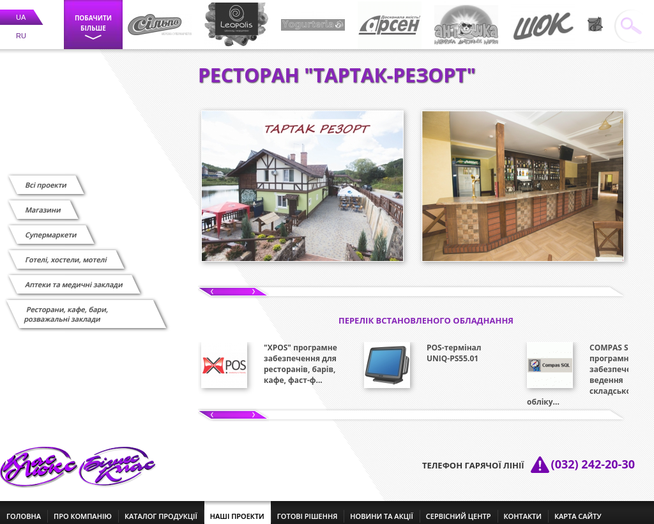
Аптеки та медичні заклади (74, 276)
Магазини (43, 202)
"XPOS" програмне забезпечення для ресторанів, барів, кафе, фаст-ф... (300, 356)
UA (21, 9)
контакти (523, 508)
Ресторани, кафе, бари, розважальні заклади (66, 306)
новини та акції (381, 508)
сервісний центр (458, 508)
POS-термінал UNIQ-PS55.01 (454, 345)
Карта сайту (578, 508)
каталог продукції (161, 508)
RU (21, 28)
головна (23, 508)
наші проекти (237, 508)
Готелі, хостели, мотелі (66, 252)
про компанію (83, 508)
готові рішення (307, 508)
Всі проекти (46, 177)
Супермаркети (51, 227)
